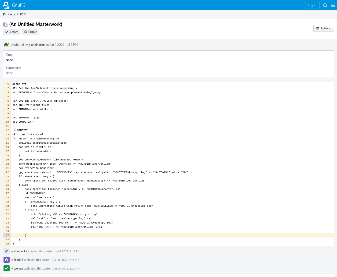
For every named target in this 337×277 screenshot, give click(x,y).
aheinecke (37, 45)
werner (17, 268)
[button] (333, 5)
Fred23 (17, 260)
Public (32, 32)
